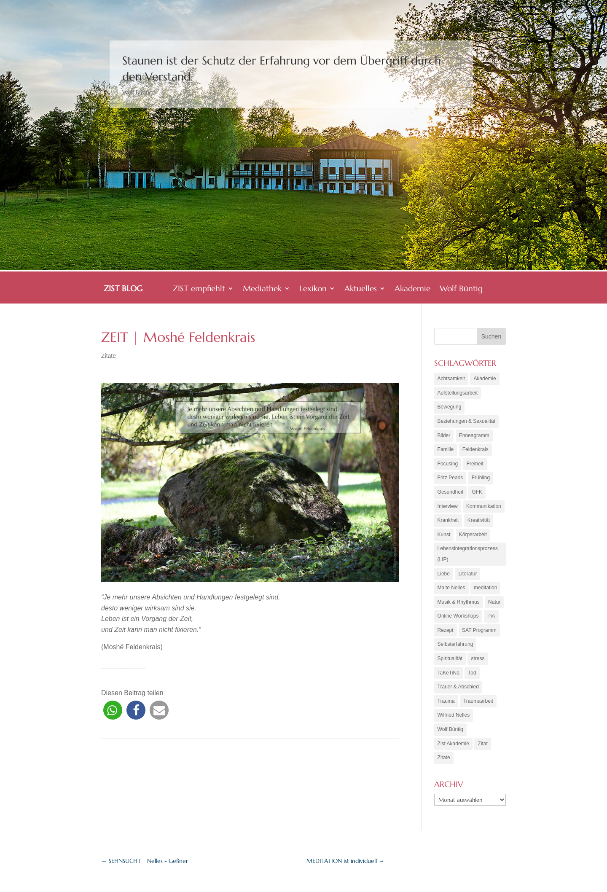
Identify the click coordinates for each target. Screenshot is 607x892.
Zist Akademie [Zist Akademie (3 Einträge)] (453, 744)
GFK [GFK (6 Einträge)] (477, 492)
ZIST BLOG (123, 289)
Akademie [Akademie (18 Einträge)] (484, 379)
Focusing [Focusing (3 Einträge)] (448, 464)
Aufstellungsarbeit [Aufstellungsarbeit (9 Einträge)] (458, 393)
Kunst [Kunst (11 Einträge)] (444, 534)
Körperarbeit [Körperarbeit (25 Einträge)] (473, 534)
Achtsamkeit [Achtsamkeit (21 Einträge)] (451, 379)
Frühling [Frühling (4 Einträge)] (481, 478)
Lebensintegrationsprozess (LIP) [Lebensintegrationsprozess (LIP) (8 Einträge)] (468, 553)
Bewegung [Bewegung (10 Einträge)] (450, 407)
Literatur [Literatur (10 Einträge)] (467, 574)
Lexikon (313, 289)
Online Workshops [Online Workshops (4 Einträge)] (458, 616)
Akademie (412, 289)
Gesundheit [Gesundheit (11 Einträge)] (450, 492)
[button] (112, 710)
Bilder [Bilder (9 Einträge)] (444, 435)
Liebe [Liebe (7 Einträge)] (444, 574)
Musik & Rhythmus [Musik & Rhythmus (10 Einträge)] (459, 602)
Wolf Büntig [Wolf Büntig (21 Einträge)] (450, 729)
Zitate (108, 355)
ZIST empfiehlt (199, 289)
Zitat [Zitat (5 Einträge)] (482, 744)
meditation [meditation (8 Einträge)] (485, 588)
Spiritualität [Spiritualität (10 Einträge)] (450, 658)
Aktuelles (360, 289)
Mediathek (262, 289)
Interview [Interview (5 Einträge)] (448, 506)
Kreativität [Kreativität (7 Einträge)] (478, 520)
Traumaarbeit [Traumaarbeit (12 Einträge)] (478, 701)
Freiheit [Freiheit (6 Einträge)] (475, 464)
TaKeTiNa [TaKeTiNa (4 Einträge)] (448, 673)
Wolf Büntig (461, 289)
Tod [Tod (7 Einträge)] (472, 673)
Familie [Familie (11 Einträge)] (446, 449)
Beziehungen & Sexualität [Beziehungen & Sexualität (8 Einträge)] (466, 421)
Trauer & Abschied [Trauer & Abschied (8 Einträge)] (458, 687)
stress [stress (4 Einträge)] (477, 658)
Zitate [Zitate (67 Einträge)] (444, 757)
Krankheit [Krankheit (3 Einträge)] (448, 520)
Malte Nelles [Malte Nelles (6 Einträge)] (451, 588)
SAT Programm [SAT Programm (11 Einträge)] (479, 630)
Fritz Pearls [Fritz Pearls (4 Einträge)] (450, 478)
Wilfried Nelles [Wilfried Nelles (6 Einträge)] (454, 715)
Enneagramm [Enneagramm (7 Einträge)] (474, 435)
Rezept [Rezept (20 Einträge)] (446, 630)
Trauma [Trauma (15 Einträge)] (446, 701)
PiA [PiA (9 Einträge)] (491, 616)
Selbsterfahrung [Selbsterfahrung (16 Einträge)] (455, 644)
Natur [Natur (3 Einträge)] (494, 602)
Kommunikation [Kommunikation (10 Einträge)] (483, 506)
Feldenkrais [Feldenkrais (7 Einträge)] (475, 449)
